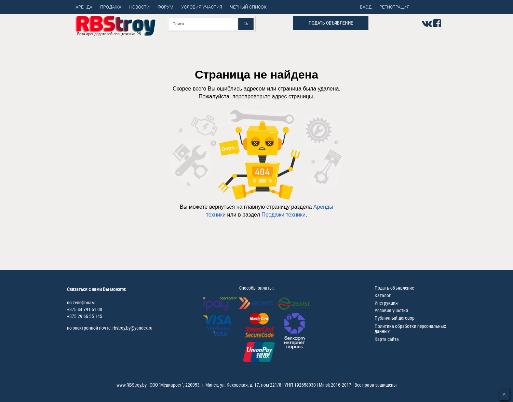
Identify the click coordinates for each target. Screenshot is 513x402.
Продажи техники (283, 215)
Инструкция (386, 303)
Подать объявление (331, 22)
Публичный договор (395, 318)
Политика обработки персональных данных (410, 328)
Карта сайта (387, 339)
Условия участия (391, 310)
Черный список (248, 7)
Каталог (383, 295)
